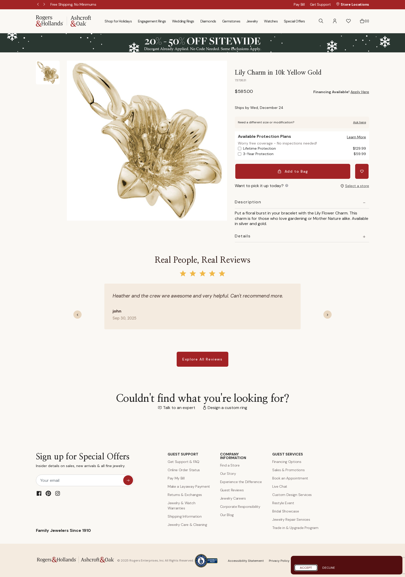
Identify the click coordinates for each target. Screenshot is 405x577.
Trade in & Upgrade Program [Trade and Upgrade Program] (295, 527)
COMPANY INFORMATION (233, 455)
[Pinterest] (48, 493)
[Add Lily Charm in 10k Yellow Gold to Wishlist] (362, 170)
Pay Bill (299, 4)
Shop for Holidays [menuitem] (118, 21)
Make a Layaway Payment (189, 485)
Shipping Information (185, 515)
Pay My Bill (176, 477)
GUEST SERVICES (287, 453)
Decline (328, 568)
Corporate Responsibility (240, 505)
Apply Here (360, 92)
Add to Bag (293, 171)
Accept (306, 568)
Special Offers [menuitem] (294, 21)
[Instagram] (57, 493)
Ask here (359, 122)
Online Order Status (184, 469)
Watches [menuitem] (270, 21)
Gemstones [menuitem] (231, 21)
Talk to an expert (179, 407)
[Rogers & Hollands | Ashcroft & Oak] (63, 20)
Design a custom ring (227, 407)
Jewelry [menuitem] (252, 21)
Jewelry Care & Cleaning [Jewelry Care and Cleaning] (187, 524)
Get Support (320, 4)
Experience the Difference (241, 481)
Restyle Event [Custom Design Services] (283, 502)
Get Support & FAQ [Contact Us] (183, 461)
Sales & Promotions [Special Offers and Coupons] (288, 469)
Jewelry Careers (233, 497)
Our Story (228, 472)
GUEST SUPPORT (183, 453)
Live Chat (279, 485)
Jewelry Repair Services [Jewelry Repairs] (291, 518)
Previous (38, 4)
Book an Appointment (290, 477)
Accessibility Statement (246, 560)
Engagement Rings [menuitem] (152, 21)
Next (44, 4)
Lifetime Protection (304, 148)
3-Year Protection (304, 154)
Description (248, 201)
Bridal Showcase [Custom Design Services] (285, 510)
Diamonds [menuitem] (208, 21)
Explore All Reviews (202, 358)
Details (243, 235)
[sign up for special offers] (128, 479)
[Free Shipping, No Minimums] (73, 4)
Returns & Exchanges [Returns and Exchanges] (185, 494)
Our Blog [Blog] (227, 514)
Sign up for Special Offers (82, 461)
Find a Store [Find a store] (230, 464)
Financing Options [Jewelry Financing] (286, 461)
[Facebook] (39, 493)
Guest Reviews (232, 489)
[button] (334, 21)
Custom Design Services (292, 494)
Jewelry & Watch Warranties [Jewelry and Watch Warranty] (181, 505)
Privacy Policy (279, 560)
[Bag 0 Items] (364, 21)
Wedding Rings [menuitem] (183, 21)
